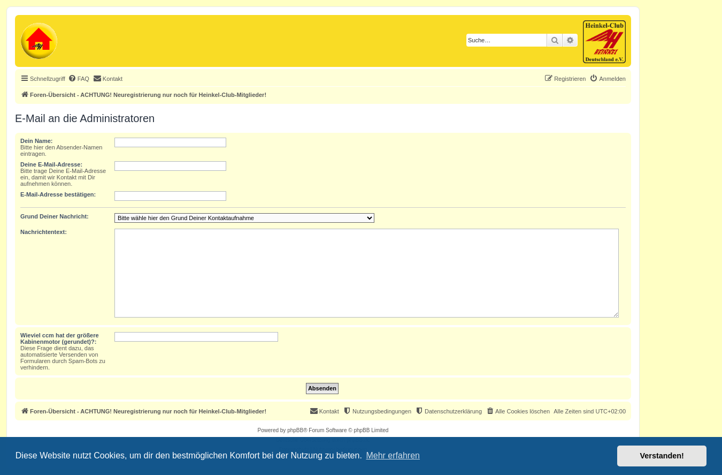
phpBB (295, 430)
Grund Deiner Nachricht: (54, 216)
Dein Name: (36, 141)
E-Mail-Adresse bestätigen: (58, 194)
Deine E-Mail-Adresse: (51, 164)
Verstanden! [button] (662, 455)
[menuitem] (78, 78)
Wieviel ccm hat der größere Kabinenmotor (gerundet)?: (59, 338)
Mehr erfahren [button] (393, 455)
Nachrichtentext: (43, 232)
